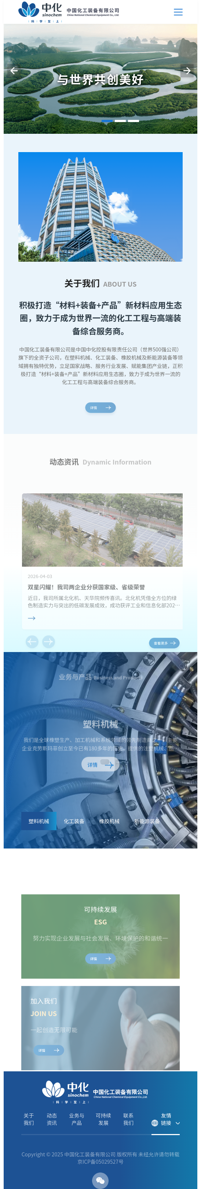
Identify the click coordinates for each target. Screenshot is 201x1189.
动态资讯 (52, 1119)
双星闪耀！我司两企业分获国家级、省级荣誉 (86, 608)
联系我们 (128, 1119)
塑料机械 (100, 725)
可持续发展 (103, 1119)
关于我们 (28, 1119)
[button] (107, 121)
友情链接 (166, 1119)
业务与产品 (76, 1119)
